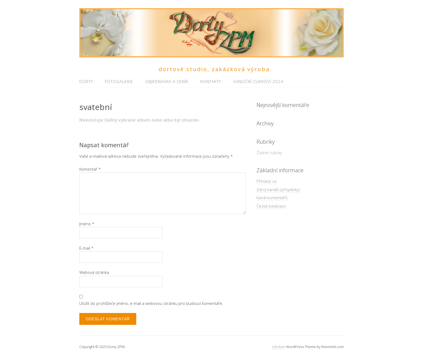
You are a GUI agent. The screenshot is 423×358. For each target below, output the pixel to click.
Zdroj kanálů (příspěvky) (278, 189)
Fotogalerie (119, 81)
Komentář (90, 169)
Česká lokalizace (271, 206)
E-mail (86, 248)
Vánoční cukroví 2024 (258, 81)
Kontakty (210, 81)
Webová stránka (94, 272)
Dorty (86, 81)
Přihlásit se (267, 181)
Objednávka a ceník (166, 81)
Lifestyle (278, 346)
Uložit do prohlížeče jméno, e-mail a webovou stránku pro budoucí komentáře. (151, 303)
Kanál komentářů (272, 197)
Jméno (86, 223)
